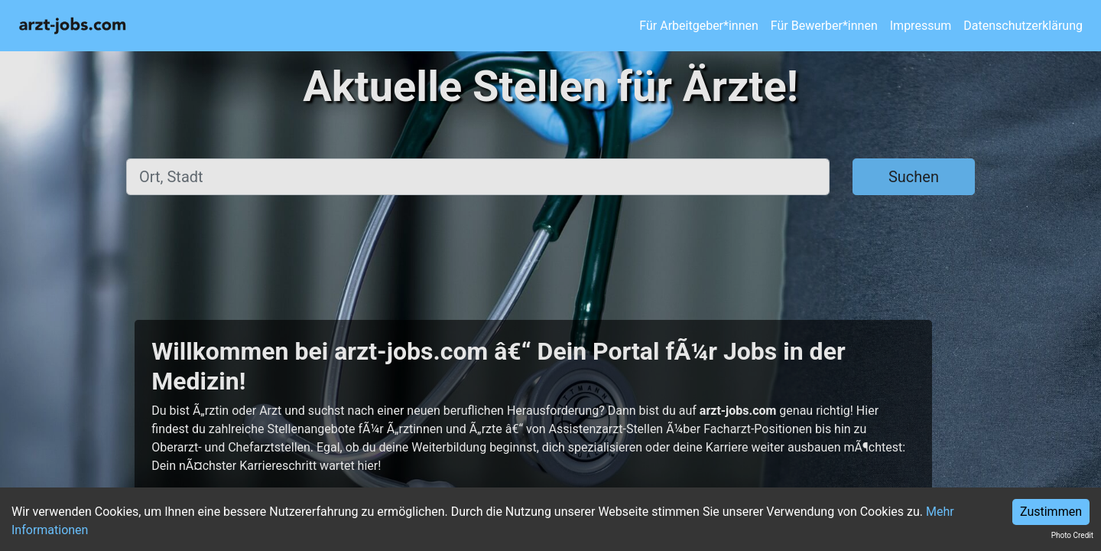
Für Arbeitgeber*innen (698, 25)
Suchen (913, 177)
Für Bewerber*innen (824, 25)
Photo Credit (1072, 535)
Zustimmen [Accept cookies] (1051, 511)
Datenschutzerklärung (1023, 25)
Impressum (921, 25)
